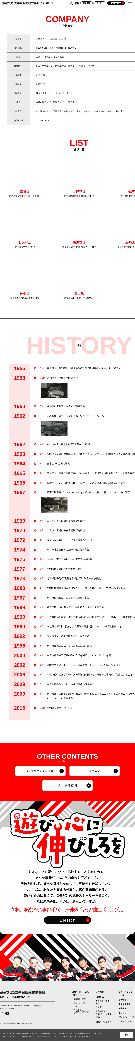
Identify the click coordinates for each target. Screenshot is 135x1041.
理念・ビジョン (80, 1003)
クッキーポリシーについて (15, 1036)
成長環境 (100, 992)
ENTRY (67, 921)
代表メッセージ (80, 1006)
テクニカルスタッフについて (104, 1004)
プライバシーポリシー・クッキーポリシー (127, 1019)
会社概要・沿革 (80, 999)
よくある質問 (124, 1004)
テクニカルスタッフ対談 (126, 993)
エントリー (123, 1013)
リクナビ (99, 4)
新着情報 (122, 999)
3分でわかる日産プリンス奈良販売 (81, 1012)
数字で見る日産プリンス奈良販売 (104, 1014)
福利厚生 (100, 997)
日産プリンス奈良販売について (81, 993)
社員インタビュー (104, 1022)
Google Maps (37, 1005)
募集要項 (86, 4)
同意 (126, 1035)
